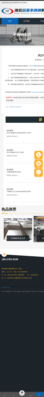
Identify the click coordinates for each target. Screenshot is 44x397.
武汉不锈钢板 (33, 66)
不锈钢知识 (26, 39)
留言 (38, 173)
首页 (10, 21)
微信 (38, 164)
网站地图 (4, 287)
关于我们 (26, 21)
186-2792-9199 (10, 259)
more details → (13, 136)
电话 (38, 155)
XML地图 (8, 287)
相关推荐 (10, 130)
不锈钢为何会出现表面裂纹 (15, 106)
